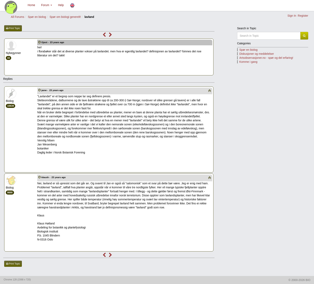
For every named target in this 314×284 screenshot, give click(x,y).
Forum (46, 5)
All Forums (17, 16)
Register (303, 15)
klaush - (53, 177)
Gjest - (53, 42)
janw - (52, 90)
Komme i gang (248, 61)
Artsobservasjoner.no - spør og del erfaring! (266, 57)
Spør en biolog (37, 16)
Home (31, 5)
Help (61, 5)
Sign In (291, 15)
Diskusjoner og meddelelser (256, 53)
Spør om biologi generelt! (65, 16)
